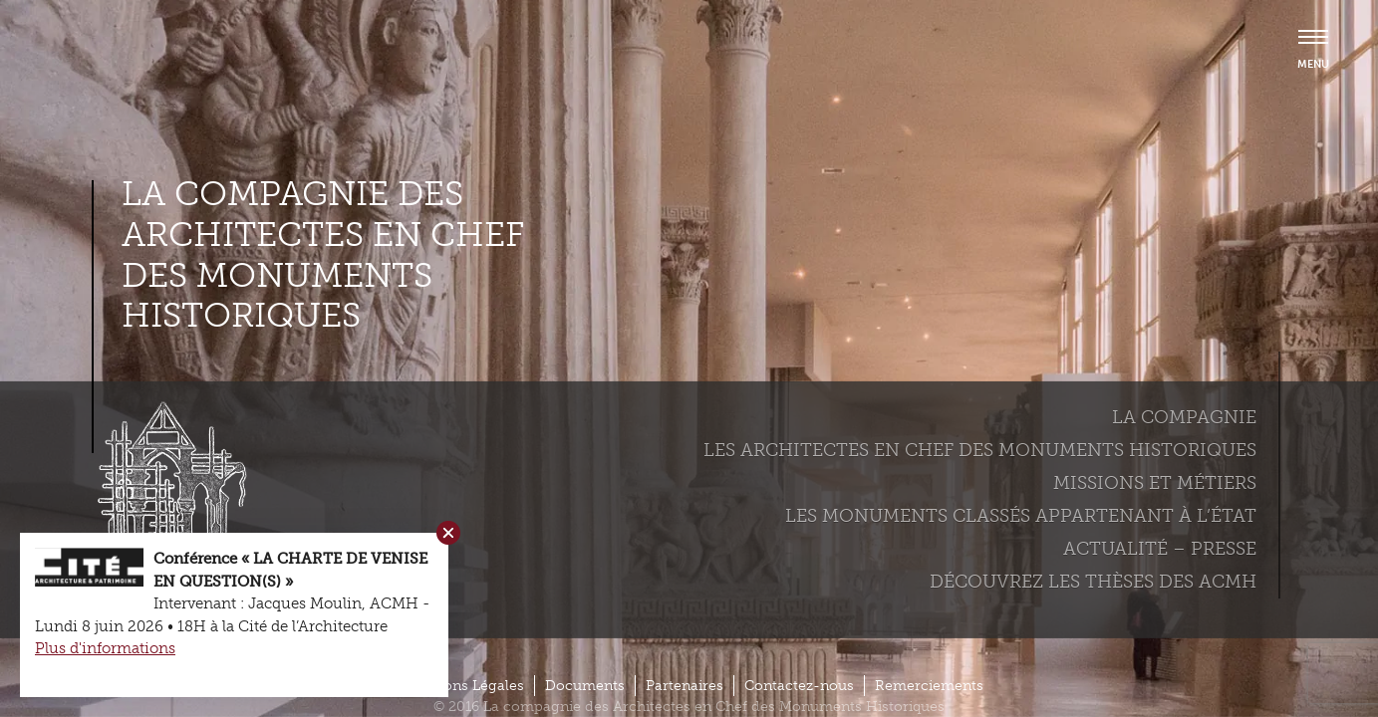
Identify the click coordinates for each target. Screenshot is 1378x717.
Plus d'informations (105, 648)
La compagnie (1184, 417)
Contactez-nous (799, 685)
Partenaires (684, 685)
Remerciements (929, 685)
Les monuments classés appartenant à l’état (1020, 516)
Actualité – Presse (1159, 549)
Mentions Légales (464, 685)
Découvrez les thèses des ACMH (1093, 582)
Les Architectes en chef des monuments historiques (979, 450)
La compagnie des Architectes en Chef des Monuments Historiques (323, 255)
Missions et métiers (1154, 483)
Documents (585, 685)
